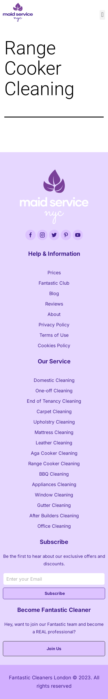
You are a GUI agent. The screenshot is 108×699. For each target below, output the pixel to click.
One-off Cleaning (54, 390)
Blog (54, 293)
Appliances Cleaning (54, 484)
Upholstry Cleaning (54, 422)
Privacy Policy (54, 325)
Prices (54, 272)
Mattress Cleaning (54, 432)
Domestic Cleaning (54, 380)
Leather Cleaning (54, 443)
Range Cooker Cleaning (54, 463)
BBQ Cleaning (54, 474)
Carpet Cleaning (54, 411)
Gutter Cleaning (54, 505)
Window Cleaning (54, 495)
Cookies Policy (54, 345)
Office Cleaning (54, 526)
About (54, 314)
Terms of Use (54, 335)
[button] (102, 15)
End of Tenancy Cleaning (54, 401)
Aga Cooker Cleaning (54, 453)
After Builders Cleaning (54, 515)
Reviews (54, 304)
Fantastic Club (54, 283)
